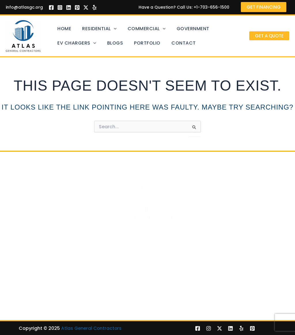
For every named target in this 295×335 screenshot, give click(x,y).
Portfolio (134, 43)
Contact (165, 43)
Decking (15, 278)
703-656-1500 (184, 226)
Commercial (133, 29)
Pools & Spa (19, 286)
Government (174, 28)
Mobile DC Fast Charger (131, 302)
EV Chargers (74, 43)
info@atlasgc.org (24, 7)
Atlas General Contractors (91, 328)
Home (62, 28)
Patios (211, 278)
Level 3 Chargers (123, 294)
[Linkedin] (68, 7)
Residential (91, 29)
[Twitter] (85, 7)
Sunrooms (215, 302)
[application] (106, 29)
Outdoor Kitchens (224, 310)
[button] (269, 35)
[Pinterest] (77, 7)
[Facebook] (51, 7)
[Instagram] (60, 7)
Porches (213, 286)
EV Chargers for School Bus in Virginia (147, 310)
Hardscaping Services (228, 294)
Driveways (17, 294)
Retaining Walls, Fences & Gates (42, 302)
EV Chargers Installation (132, 278)
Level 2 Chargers (123, 286)
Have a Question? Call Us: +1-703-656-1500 (182, 7)
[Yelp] (94, 7)
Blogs (107, 43)
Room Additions (24, 310)
